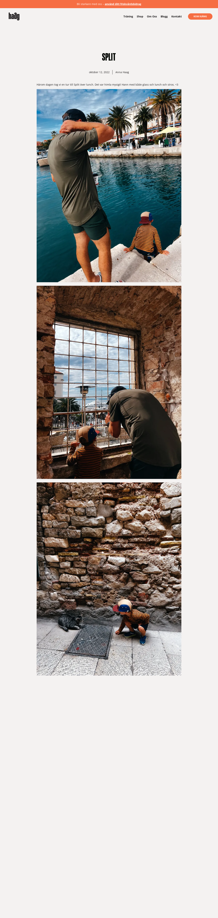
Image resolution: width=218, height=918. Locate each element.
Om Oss (152, 16)
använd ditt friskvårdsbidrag (123, 4)
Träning (128, 16)
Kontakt (176, 16)
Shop (140, 16)
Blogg (164, 16)
